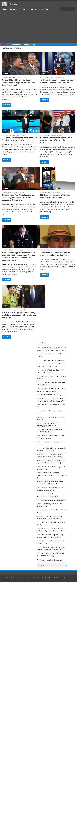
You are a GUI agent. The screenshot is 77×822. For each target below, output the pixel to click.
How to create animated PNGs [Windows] (50, 360)
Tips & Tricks (33, 9)
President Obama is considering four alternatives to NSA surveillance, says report (57, 140)
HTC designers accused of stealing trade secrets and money (55, 196)
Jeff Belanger (45, 135)
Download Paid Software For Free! (23, 45)
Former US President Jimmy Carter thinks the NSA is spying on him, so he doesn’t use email (18, 82)
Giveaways (13, 9)
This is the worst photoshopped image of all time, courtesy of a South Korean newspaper (19, 315)
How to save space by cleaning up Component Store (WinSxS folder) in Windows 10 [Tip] (52, 475)
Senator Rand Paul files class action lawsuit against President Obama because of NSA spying (18, 197)
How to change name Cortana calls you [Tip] (51, 500)
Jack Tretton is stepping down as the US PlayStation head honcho (19, 138)
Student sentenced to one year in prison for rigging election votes (55, 253)
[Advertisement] (38, 27)
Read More (6, 105)
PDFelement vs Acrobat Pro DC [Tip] (49, 395)
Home (5, 9)
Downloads (45, 9)
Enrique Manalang (9, 77)
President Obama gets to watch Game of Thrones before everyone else (56, 81)
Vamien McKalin (46, 192)
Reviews (23, 9)
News (6, 73)
